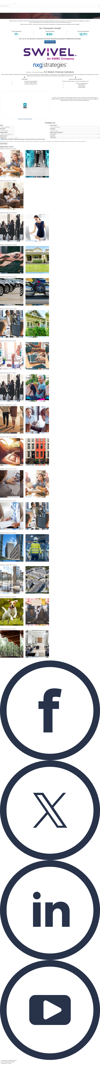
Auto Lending (3, 304)
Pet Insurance (3, 625)
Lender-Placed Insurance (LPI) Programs (34, 272)
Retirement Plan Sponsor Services (32, 432)
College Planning (29, 625)
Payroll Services (3, 496)
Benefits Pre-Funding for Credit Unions (8, 529)
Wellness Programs (29, 400)
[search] (49, 6)
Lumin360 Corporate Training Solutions (8, 368)
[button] (25, 105)
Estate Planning (28, 336)
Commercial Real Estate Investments (33, 592)
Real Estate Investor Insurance (32, 657)
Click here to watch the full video (25, 118)
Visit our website (50, 42)
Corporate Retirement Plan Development (8, 432)
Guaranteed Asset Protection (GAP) (33, 304)
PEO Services (3, 176)
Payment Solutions (4, 272)
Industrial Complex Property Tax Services (34, 560)
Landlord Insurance (29, 464)
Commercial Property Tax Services (7, 560)
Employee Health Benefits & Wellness (33, 176)
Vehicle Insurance (4, 464)
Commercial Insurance (5, 592)
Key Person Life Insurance (31, 240)
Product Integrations (29, 368)
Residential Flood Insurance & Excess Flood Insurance (11, 657)
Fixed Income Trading (4, 336)
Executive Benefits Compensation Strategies (9, 240)
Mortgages (2, 208)
